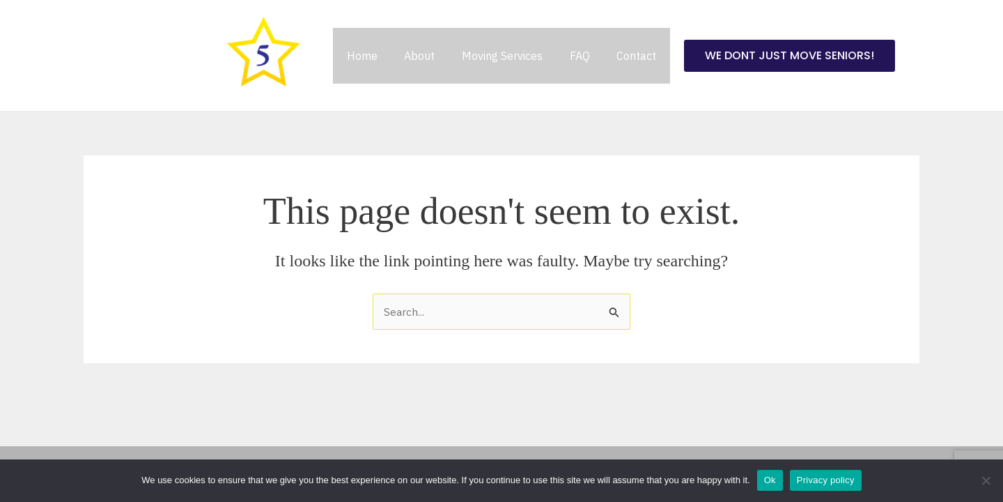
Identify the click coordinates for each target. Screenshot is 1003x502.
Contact (627, 56)
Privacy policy (826, 480)
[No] (986, 480)
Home (371, 56)
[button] (777, 56)
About (424, 56)
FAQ (575, 56)
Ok (770, 480)
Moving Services (502, 56)
